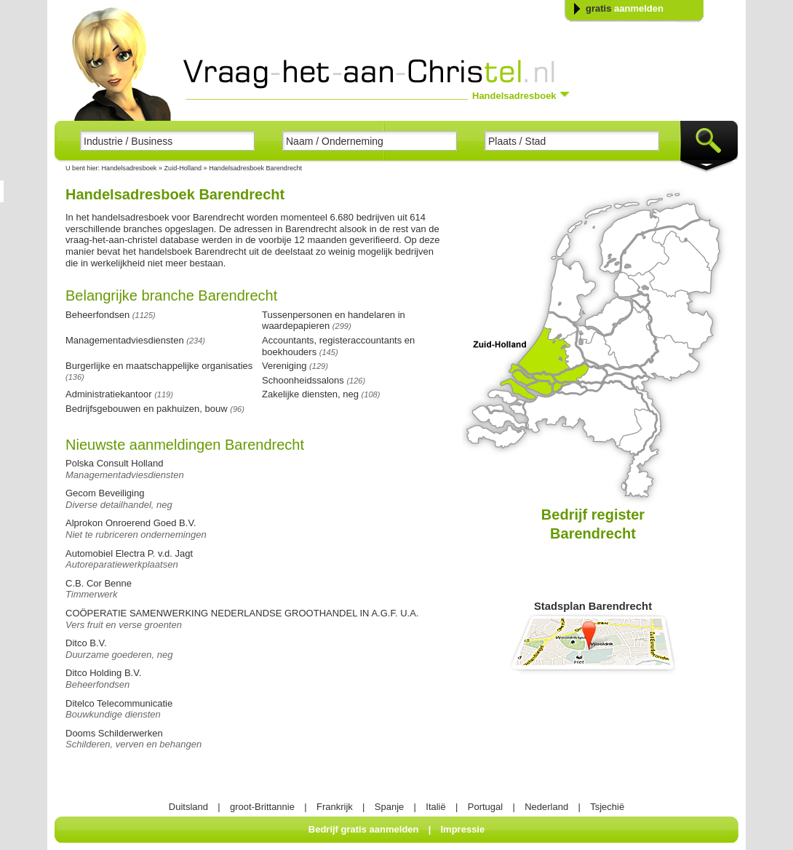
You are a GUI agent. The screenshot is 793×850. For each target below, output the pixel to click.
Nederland (546, 806)
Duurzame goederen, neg (118, 654)
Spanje (389, 806)
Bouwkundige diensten (113, 714)
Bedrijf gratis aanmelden (363, 829)
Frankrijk (334, 806)
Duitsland (188, 806)
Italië (435, 806)
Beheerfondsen (97, 684)
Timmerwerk (91, 594)
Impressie (463, 829)
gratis (625, 8)
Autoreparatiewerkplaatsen (121, 564)
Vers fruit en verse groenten (123, 624)
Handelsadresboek (129, 168)
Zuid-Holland (184, 168)
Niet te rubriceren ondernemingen (136, 534)
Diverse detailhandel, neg (118, 504)
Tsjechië (607, 806)
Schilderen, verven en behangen (133, 744)
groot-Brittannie (262, 806)
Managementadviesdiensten (124, 474)
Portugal (485, 806)
